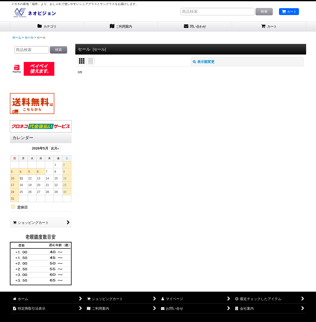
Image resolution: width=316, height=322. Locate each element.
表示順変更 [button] (204, 62)
